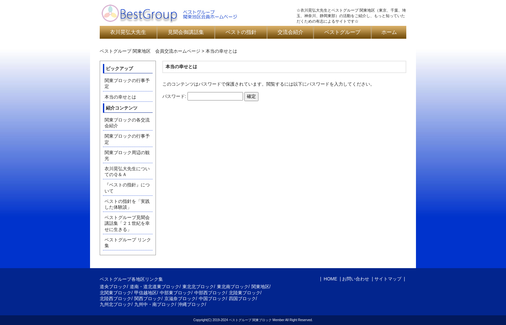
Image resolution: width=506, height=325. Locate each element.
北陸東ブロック (244, 292)
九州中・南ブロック (154, 304)
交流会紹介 (290, 32)
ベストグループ (342, 32)
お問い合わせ (355, 278)
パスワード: (202, 96)
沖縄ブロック (191, 304)
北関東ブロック (115, 292)
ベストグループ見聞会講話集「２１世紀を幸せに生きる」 (127, 223)
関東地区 (260, 286)
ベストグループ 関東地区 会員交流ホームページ (150, 51)
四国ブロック (242, 298)
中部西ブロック (210, 292)
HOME (329, 278)
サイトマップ (387, 278)
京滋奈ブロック (180, 298)
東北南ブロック (232, 286)
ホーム (389, 32)
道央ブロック (113, 286)
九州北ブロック (115, 304)
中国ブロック (212, 298)
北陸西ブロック (115, 298)
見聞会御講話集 (186, 32)
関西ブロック (147, 298)
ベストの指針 (241, 32)
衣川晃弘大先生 (128, 32)
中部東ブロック (175, 292)
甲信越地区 (145, 292)
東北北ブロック (198, 286)
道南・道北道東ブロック (154, 286)
